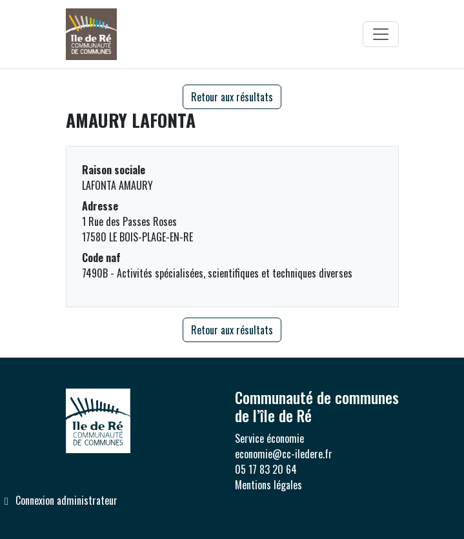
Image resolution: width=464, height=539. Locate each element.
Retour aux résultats (232, 97)
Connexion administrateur (58, 500)
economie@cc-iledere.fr (283, 454)
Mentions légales (268, 485)
